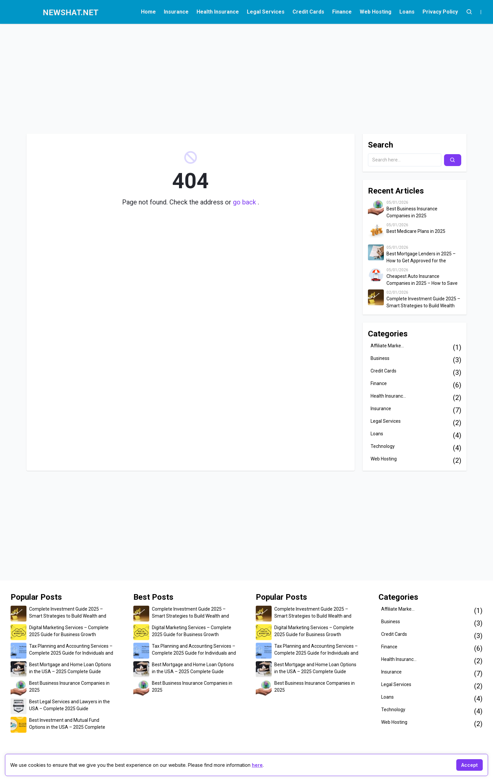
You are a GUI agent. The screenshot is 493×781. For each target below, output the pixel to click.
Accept (469, 765)
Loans (407, 12)
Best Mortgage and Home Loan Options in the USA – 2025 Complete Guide (70, 668)
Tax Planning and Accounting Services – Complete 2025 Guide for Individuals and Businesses (71, 650)
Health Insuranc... (388, 396)
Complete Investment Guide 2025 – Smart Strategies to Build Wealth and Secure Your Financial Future (423, 302)
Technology (383, 446)
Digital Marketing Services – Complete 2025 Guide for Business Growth (69, 631)
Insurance (176, 12)
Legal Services (266, 12)
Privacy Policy (440, 12)
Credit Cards (308, 12)
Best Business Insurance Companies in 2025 (411, 212)
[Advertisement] (203, 75)
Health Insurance (218, 12)
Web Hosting (375, 12)
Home (148, 12)
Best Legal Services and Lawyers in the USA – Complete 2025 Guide (69, 705)
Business (380, 358)
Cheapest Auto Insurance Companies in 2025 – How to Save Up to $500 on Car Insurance (422, 280)
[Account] (469, 12)
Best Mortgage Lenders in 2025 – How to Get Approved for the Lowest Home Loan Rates (421, 257)
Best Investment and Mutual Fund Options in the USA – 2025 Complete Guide (67, 724)
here (257, 765)
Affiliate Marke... (387, 345)
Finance (342, 12)
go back (245, 202)
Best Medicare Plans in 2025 (415, 231)
